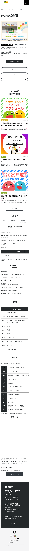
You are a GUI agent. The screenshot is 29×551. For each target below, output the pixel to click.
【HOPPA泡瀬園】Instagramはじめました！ (14, 160)
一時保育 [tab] (13, 220)
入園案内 (14, 74)
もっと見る (14, 208)
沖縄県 (15, 44)
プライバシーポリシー (13, 542)
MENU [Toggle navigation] (26, 3)
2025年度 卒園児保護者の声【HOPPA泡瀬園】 (14, 197)
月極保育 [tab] (4, 220)
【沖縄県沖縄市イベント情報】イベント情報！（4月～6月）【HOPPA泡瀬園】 (14, 124)
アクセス (14, 79)
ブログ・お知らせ (14, 69)
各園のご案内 (11, 9)
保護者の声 (4, 193)
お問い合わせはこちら (14, 61)
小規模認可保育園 (22, 44)
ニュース (3, 156)
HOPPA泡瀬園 (19, 9)
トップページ (4, 9)
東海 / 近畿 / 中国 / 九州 (7, 44)
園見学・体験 (4, 120)
